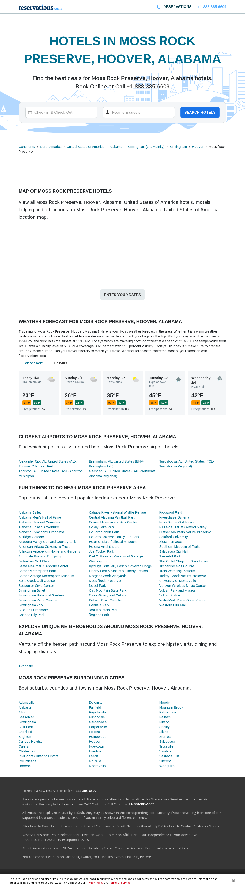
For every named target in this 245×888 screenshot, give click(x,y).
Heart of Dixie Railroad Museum (112, 542)
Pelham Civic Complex (106, 600)
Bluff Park (26, 727)
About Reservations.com (40, 848)
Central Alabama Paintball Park (112, 517)
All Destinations (74, 848)
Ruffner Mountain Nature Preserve (185, 532)
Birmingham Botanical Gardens (42, 595)
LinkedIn (131, 857)
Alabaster (26, 707)
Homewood (97, 737)
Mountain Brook (171, 707)
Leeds (93, 756)
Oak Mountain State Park (107, 590)
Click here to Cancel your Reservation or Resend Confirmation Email (73, 826)
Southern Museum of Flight (179, 546)
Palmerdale (167, 712)
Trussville (166, 746)
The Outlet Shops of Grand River (184, 561)
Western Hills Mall (172, 605)
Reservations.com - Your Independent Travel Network (62, 835)
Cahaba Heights (30, 741)
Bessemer (26, 717)
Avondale (26, 666)
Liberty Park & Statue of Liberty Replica (118, 571)
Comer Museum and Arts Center (113, 522)
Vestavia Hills (169, 756)
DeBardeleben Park (104, 532)
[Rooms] (139, 112)
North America (51, 147)
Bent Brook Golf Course (37, 581)
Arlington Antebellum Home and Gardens (49, 551)
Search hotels (200, 112)
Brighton (25, 737)
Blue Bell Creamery (33, 610)
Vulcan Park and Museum (178, 590)
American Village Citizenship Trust (44, 546)
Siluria (163, 732)
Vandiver (166, 751)
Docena (25, 766)
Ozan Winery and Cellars (107, 595)
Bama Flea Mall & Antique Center (43, 566)
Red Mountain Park (103, 610)
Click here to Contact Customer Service (190, 826)
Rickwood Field (170, 512)
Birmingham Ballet (32, 590)
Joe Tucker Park (101, 551)
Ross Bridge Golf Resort (177, 522)
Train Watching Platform (177, 571)
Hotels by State (100, 848)
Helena (94, 732)
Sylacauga (167, 741)
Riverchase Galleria (174, 517)
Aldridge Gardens (32, 537)
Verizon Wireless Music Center (182, 585)
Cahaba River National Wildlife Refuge (117, 512)
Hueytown (96, 746)
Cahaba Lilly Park (31, 615)
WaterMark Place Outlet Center (183, 600)
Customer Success (128, 848)
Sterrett (165, 737)
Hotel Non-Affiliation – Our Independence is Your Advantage (151, 835)
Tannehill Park (170, 556)
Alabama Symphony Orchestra (41, 532)
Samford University (173, 537)
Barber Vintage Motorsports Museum (46, 576)
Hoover (198, 147)
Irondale (95, 751)
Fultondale (97, 717)
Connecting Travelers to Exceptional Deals (57, 839)
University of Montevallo (177, 581)
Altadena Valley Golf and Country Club (47, 542)
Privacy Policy (94, 882)
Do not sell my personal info (166, 848)
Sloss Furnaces (171, 542)
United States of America (85, 147)
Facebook (72, 857)
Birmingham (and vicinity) (146, 147)
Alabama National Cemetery (40, 522)
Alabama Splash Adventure (39, 527)
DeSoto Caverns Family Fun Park (114, 537)
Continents (27, 147)
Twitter (86, 857)
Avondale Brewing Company (40, 556)
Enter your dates (122, 294)
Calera (24, 746)
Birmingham (178, 147)
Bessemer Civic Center (36, 585)
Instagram (116, 857)
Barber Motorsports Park (37, 571)
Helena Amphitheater (105, 546)
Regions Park (99, 615)
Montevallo (97, 766)
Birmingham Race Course (38, 600)
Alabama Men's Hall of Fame (40, 517)
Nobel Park (97, 585)
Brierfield (25, 732)
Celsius (60, 363)
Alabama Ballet (30, 512)
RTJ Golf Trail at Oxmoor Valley (183, 527)
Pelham (165, 717)
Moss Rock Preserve (105, 581)
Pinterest (147, 857)
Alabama (116, 147)
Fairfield (95, 707)
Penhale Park (99, 605)
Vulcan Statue (169, 595)
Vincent (165, 761)
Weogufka (167, 766)
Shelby (164, 727)
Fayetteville (98, 712)
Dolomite (95, 702)
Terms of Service (120, 882)
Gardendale (98, 722)
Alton (22, 712)
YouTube (100, 857)
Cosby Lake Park (101, 527)
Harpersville (98, 727)
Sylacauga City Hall (173, 551)
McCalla (95, 761)
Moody (164, 702)
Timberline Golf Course (176, 566)
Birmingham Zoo (31, 605)
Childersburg (28, 751)
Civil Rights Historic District (38, 756)
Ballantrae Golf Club (34, 561)
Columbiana (27, 761)
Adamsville (27, 702)
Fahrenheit (33, 363)
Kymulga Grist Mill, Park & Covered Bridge (120, 566)
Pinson (164, 722)
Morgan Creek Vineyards (108, 576)
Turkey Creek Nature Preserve (182, 576)
